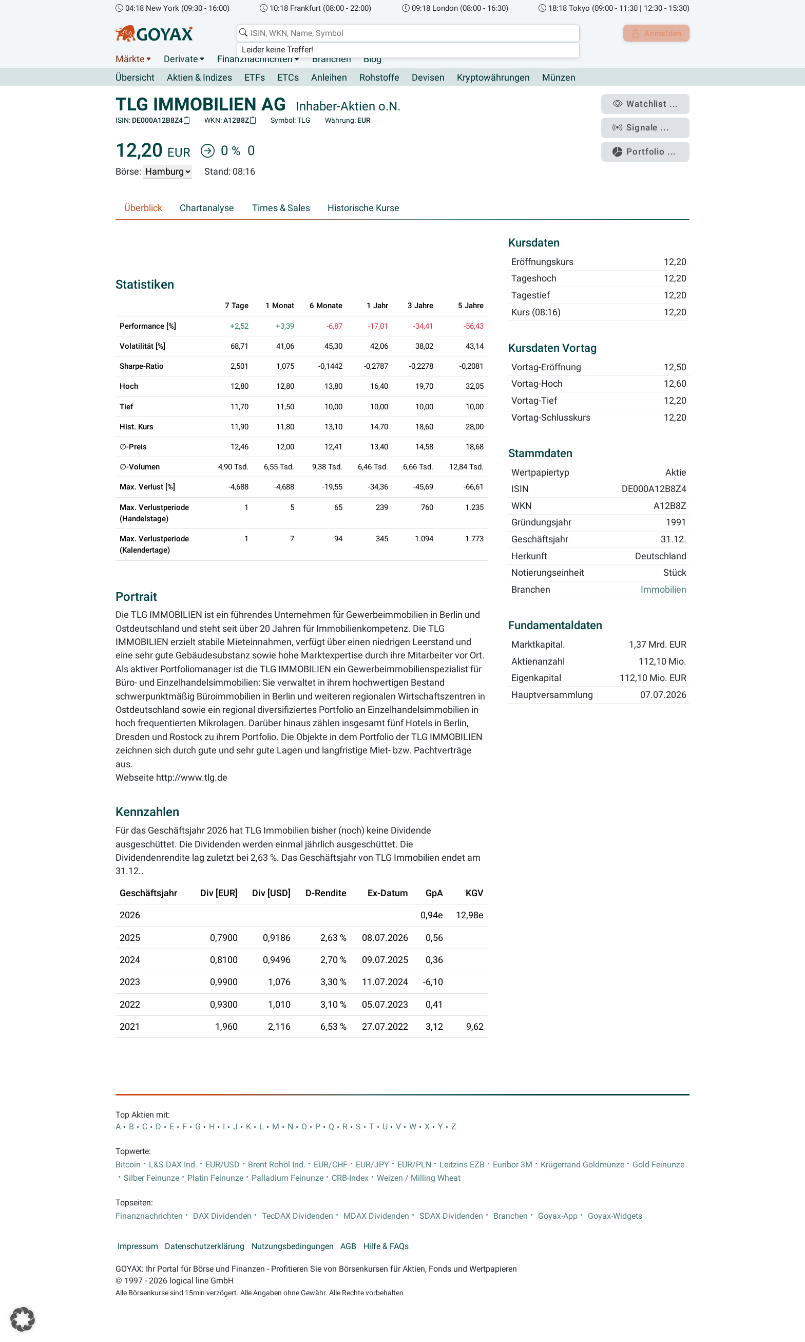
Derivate (181, 59)
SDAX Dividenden (451, 1216)
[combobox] (405, 33)
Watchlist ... (649, 103)
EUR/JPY (372, 1164)
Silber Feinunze (151, 1178)
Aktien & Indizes (199, 78)
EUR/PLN (414, 1164)
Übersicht (135, 77)
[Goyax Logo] (154, 33)
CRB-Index (350, 1178)
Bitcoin (128, 1164)
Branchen (331, 59)
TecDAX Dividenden (297, 1216)
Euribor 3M (512, 1164)
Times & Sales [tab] (281, 208)
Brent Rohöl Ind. (276, 1164)
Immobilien (663, 590)
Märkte (130, 59)
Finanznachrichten (255, 59)
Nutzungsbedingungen (293, 1247)
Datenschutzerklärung (204, 1247)
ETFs (254, 78)
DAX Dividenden (222, 1216)
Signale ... (646, 125)
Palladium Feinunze (287, 1178)
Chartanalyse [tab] (207, 208)
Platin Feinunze (215, 1178)
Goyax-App (558, 1216)
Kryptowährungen (493, 78)
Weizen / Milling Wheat (419, 1178)
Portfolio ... (649, 146)
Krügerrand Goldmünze (582, 1164)
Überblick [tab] (143, 208)
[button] (22, 1319)
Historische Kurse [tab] (363, 208)
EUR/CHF (331, 1164)
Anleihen (329, 78)
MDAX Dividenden (376, 1216)
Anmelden (654, 33)
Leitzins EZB (462, 1164)
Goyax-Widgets (615, 1216)
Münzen (559, 78)
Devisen (428, 78)
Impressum (138, 1247)
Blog (372, 59)
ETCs (288, 78)
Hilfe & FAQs (386, 1247)
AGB (348, 1247)
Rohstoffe (379, 78)
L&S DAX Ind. (173, 1164)
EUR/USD (222, 1164)
